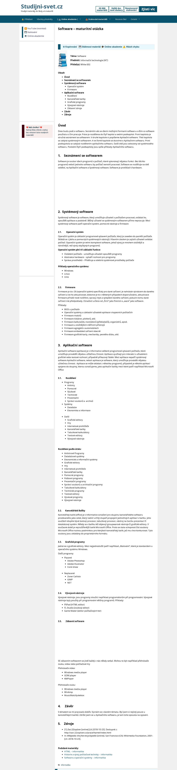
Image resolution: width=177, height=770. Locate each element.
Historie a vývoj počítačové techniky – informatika (88, 754)
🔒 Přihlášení (27, 19)
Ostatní (136, 19)
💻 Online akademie (34, 36)
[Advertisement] (103, 37)
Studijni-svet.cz (42, 6)
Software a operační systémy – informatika (85, 757)
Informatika (65, 765)
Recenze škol (120, 19)
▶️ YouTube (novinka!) (35, 28)
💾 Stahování (30, 32)
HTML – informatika (74, 751)
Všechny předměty (45, 19)
